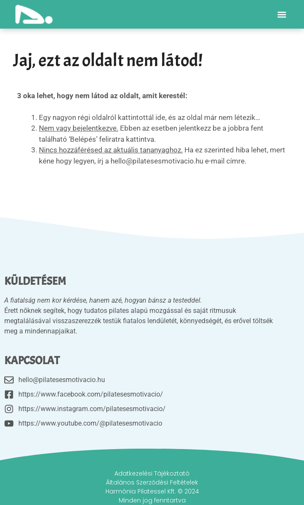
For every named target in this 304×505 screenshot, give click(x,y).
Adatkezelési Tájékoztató (152, 473)
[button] (282, 14)
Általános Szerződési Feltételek (152, 482)
